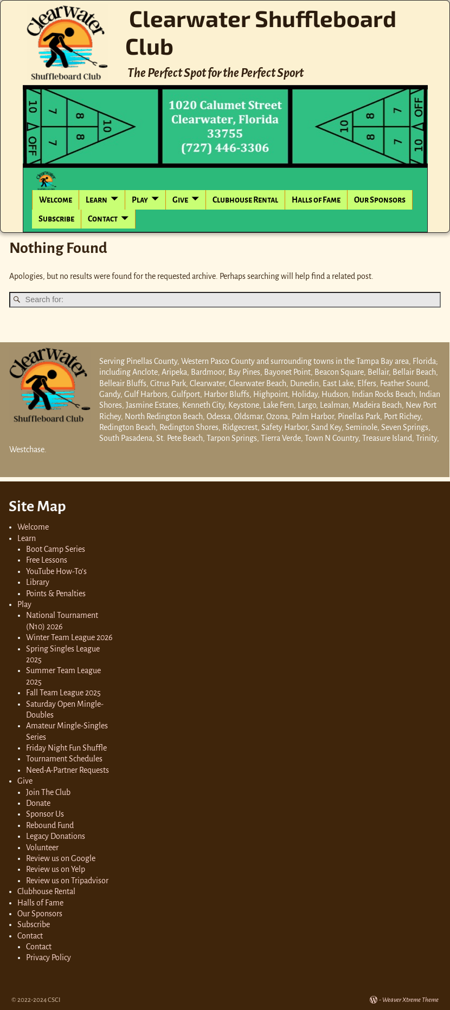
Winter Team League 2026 (69, 637)
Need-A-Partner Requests (67, 770)
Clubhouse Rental (245, 200)
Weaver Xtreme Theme (410, 1000)
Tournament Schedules (64, 758)
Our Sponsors (380, 200)
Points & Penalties (56, 593)
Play (140, 200)
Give (180, 200)
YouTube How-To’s (56, 571)
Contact (103, 218)
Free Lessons (46, 560)
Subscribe (56, 218)
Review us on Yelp (55, 869)
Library (37, 582)
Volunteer (42, 847)
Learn (96, 200)
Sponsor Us (45, 814)
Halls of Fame (316, 200)
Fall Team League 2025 (63, 692)
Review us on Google (60, 858)
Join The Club (48, 792)
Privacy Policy (48, 957)
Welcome (55, 200)
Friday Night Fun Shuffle (66, 748)
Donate (38, 803)
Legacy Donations (55, 836)
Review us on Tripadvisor (67, 880)
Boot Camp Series (55, 549)
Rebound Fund (50, 825)
